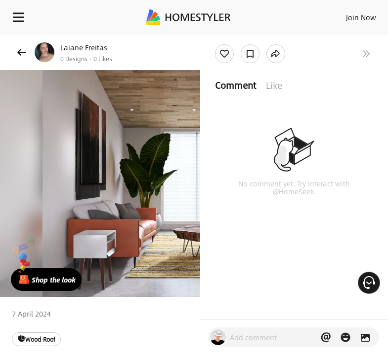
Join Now (361, 17)
